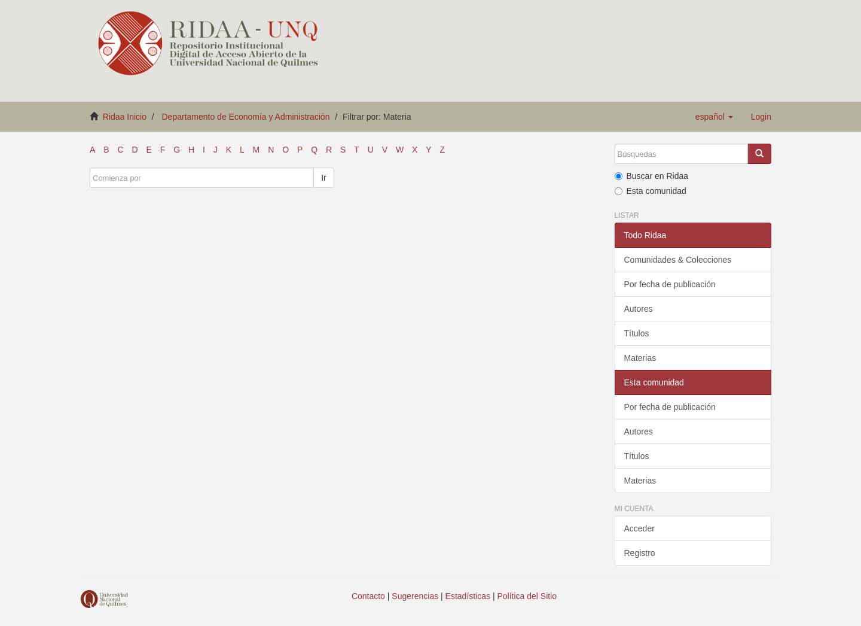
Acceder (639, 528)
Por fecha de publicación (670, 284)
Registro (639, 553)
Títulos (636, 333)
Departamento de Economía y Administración (246, 116)
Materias (640, 358)
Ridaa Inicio (124, 116)
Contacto (368, 596)
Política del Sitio (527, 596)
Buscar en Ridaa (652, 176)
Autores (638, 309)
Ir (323, 178)
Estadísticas (467, 596)
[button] (714, 117)
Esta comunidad (650, 191)
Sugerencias (415, 596)
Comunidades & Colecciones (678, 260)
